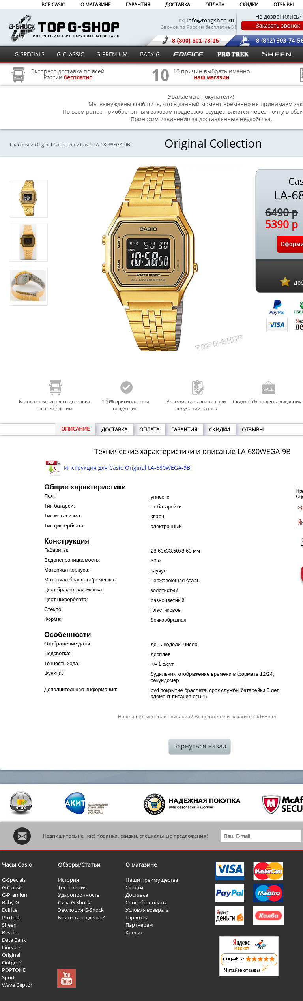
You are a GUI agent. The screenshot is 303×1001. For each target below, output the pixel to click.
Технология (72, 887)
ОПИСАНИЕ (75, 428)
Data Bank (14, 939)
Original (11, 954)
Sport (8, 977)
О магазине (141, 864)
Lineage (11, 947)
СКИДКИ (248, 4)
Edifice (9, 909)
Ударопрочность (79, 894)
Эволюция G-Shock (81, 909)
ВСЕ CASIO (53, 4)
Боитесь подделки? (81, 917)
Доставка (136, 894)
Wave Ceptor (17, 984)
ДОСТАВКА (177, 4)
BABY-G (150, 54)
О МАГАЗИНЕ (95, 4)
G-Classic (12, 887)
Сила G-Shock (74, 902)
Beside (9, 932)
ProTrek (11, 917)
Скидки (134, 887)
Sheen (9, 924)
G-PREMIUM (112, 54)
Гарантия (136, 917)
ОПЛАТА (214, 4)
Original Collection (55, 144)
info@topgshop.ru (210, 20)
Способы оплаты (146, 902)
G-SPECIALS (30, 54)
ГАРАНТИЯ (138, 4)
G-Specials (14, 879)
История (68, 879)
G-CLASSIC (70, 54)
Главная (19, 144)
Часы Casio (17, 864)
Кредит (134, 932)
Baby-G (10, 902)
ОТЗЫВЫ (283, 4)
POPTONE (14, 969)
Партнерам (139, 924)
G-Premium (15, 894)
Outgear (11, 962)
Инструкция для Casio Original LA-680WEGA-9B (127, 467)
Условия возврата (147, 909)
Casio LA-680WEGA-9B (105, 144)
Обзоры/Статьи (79, 864)
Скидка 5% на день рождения (267, 401)
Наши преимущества (151, 879)
